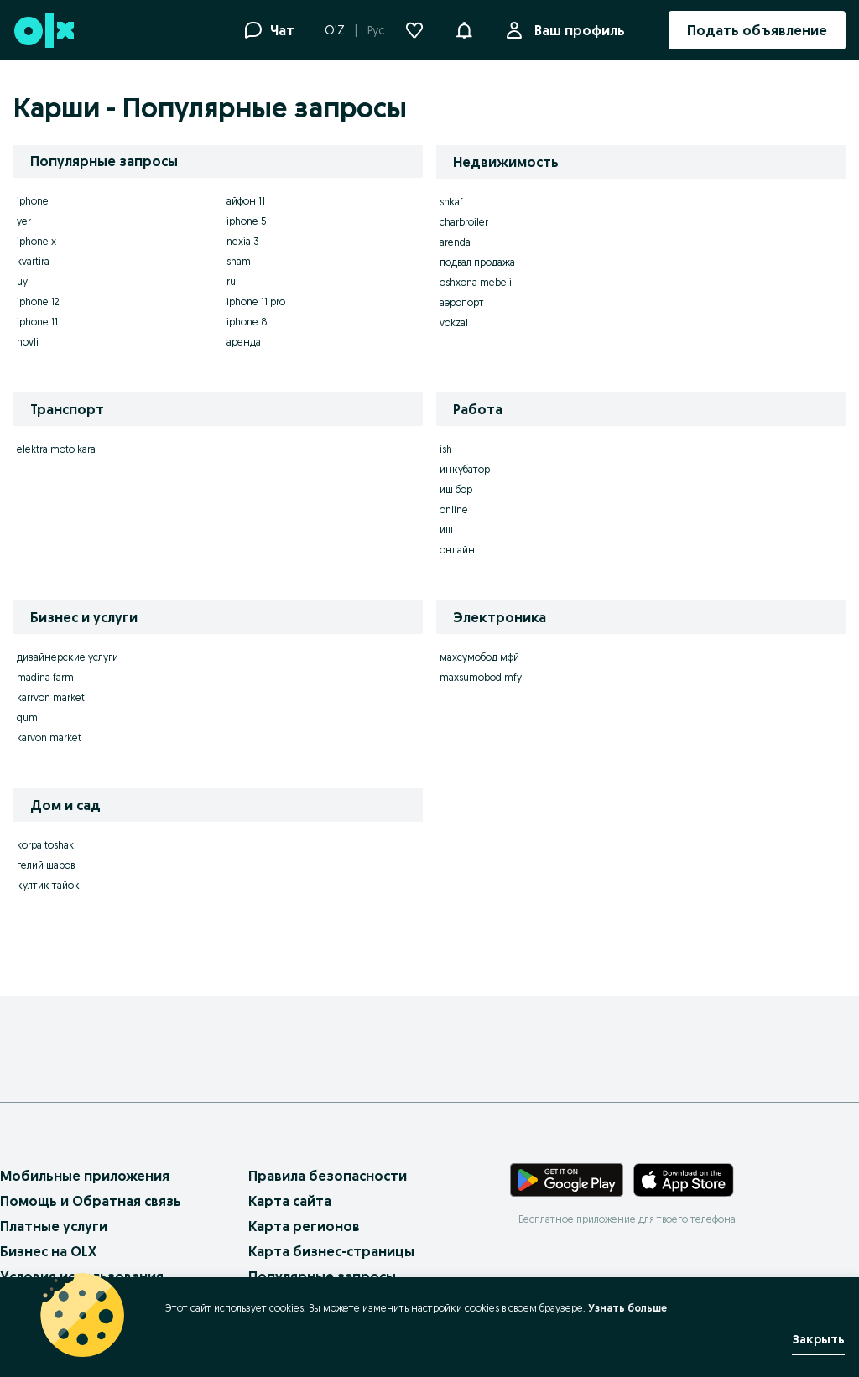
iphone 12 (38, 301)
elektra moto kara (56, 449)
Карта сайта (289, 1201)
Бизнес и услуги (84, 617)
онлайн (457, 549)
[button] (464, 28)
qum (27, 717)
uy (22, 281)
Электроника (499, 617)
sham (238, 261)
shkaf (451, 201)
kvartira (33, 261)
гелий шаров (46, 865)
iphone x (36, 241)
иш (446, 529)
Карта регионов (304, 1226)
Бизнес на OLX (48, 1251)
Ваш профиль (576, 30)
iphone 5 (246, 221)
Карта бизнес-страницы (331, 1251)
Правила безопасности (327, 1175)
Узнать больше (627, 1308)
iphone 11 (37, 321)
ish (446, 449)
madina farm (45, 677)
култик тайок (48, 885)
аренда (243, 341)
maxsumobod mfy (481, 677)
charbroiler (464, 222)
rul (232, 281)
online (454, 509)
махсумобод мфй (479, 657)
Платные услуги (53, 1226)
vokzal (454, 322)
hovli (28, 341)
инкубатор (465, 469)
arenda (455, 242)
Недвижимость (506, 161)
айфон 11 (245, 201)
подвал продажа (477, 262)
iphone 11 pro (255, 301)
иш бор (456, 489)
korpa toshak (45, 845)
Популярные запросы (322, 1276)
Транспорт (67, 409)
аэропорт (462, 302)
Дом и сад (65, 805)
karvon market (49, 737)
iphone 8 (247, 321)
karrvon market (51, 697)
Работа (477, 409)
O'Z (335, 30)
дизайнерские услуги (67, 657)
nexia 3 (242, 241)
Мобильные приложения (84, 1175)
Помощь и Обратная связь (90, 1201)
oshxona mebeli (476, 282)
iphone (33, 201)
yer (24, 221)
